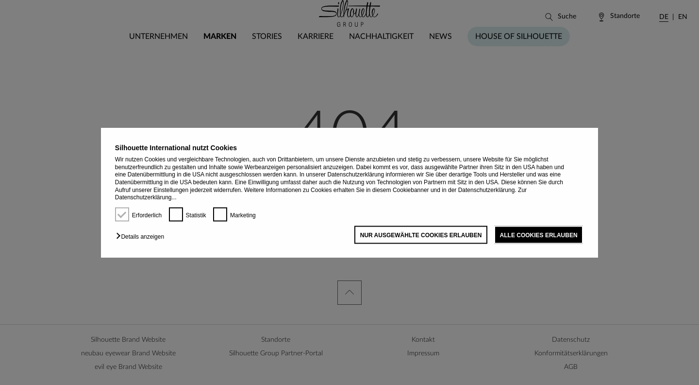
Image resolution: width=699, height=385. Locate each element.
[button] (142, 236)
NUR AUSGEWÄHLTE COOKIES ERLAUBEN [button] (421, 234)
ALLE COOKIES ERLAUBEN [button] (539, 234)
